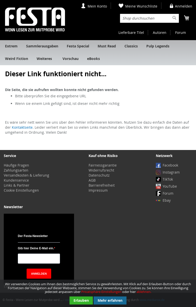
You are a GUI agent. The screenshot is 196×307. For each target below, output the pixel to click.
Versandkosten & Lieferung (26, 175)
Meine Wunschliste (141, 6)
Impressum (98, 190)
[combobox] (149, 18)
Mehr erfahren (110, 300)
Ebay (167, 200)
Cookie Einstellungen (21, 190)
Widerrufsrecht (101, 170)
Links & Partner (16, 185)
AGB (92, 180)
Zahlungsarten (16, 170)
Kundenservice (16, 180)
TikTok (168, 179)
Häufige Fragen (16, 165)
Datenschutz (99, 175)
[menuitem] (11, 46)
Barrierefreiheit (102, 185)
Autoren (159, 32)
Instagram (171, 172)
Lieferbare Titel (131, 32)
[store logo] (35, 19)
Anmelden (183, 6)
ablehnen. (144, 291)
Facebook (170, 165)
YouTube (170, 186)
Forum (180, 32)
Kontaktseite (22, 127)
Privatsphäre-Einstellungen (101, 291)
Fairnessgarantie (103, 165)
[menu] (98, 52)
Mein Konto (97, 6)
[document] (98, 293)
